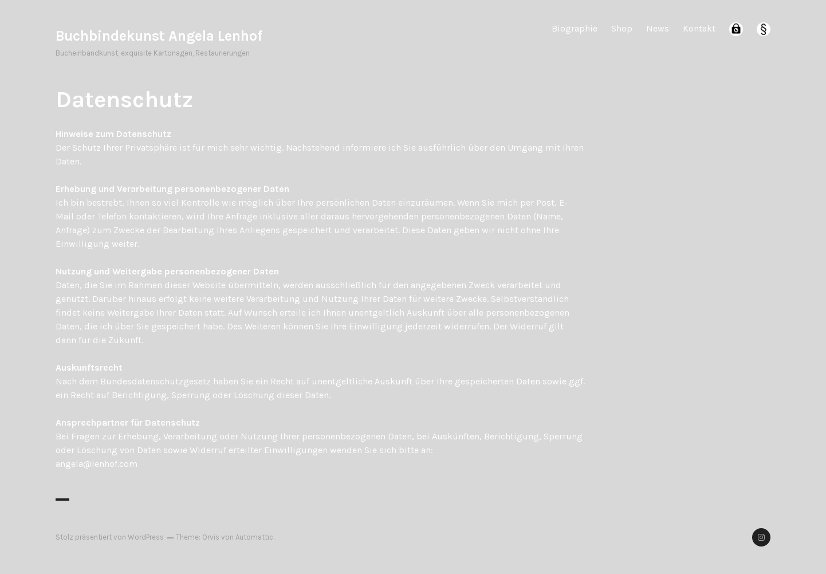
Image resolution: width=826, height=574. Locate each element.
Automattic (254, 537)
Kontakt (699, 28)
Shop (621, 28)
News (657, 28)
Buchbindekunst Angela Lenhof (159, 35)
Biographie (574, 28)
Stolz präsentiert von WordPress (110, 537)
